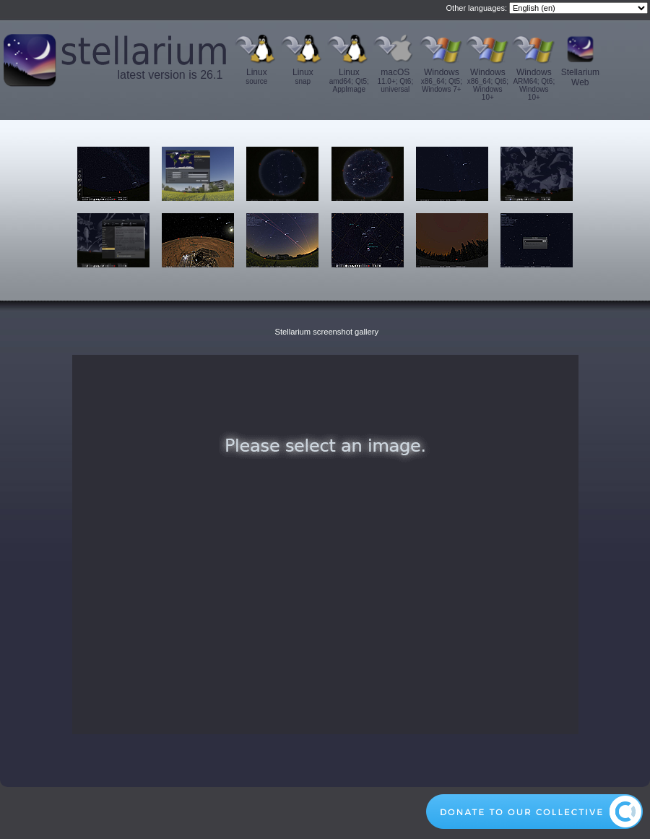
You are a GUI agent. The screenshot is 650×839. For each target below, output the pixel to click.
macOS (395, 80)
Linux (256, 76)
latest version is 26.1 (169, 75)
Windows (441, 80)
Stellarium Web (580, 77)
